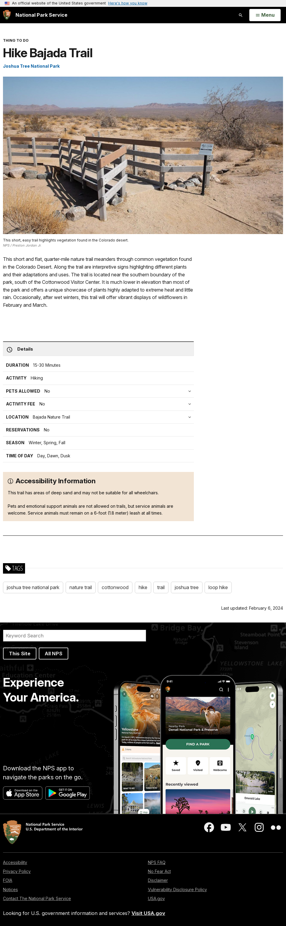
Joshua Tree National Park (31, 66)
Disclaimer (158, 880)
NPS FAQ (157, 862)
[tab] (100, 404)
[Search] (74, 636)
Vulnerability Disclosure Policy (177, 889)
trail (161, 587)
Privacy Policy (17, 871)
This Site (19, 653)
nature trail (80, 587)
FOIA (7, 880)
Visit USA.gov (148, 913)
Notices (10, 889)
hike (143, 587)
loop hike (218, 587)
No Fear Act (159, 871)
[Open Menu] (265, 15)
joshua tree (187, 587)
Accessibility (15, 862)
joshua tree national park (33, 587)
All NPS (53, 653)
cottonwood (115, 587)
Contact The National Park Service (37, 898)
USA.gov (156, 898)
